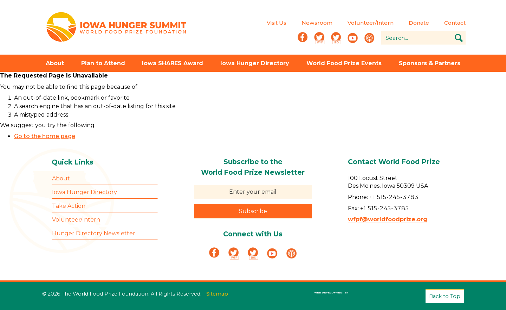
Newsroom (316, 22)
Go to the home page (44, 136)
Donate (419, 22)
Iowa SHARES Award (172, 63)
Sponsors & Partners (429, 63)
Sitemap (217, 294)
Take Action (68, 206)
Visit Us (276, 22)
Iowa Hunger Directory (254, 63)
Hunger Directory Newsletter (93, 233)
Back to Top (444, 296)
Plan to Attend (103, 63)
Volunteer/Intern (371, 22)
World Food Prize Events (344, 63)
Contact (455, 22)
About (55, 63)
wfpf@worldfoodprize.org (387, 219)
